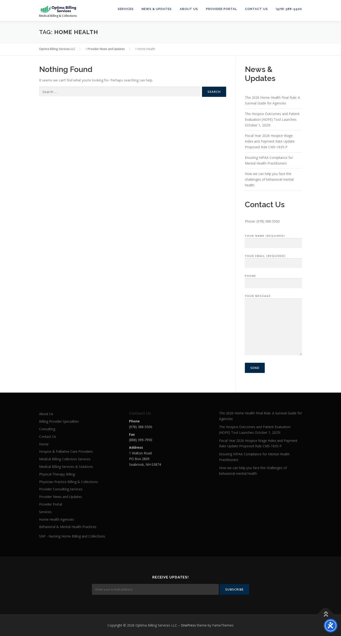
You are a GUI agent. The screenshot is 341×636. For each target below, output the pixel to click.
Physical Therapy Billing (57, 474)
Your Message (273, 325)
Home (44, 444)
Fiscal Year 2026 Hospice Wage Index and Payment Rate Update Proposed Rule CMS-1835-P (270, 141)
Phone (273, 279)
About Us (189, 9)
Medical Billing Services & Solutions (66, 466)
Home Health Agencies (56, 519)
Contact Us (256, 9)
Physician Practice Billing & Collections (68, 481)
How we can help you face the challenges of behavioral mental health (269, 179)
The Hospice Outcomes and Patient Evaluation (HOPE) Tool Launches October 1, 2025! (272, 119)
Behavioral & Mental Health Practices (67, 526)
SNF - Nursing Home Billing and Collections (72, 536)
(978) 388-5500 (289, 9)
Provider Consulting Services (60, 489)
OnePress (188, 625)
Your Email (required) (273, 259)
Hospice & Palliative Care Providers (66, 451)
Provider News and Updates (60, 496)
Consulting (47, 429)
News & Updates (157, 9)
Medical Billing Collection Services (64, 459)
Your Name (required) (273, 239)
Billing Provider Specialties (59, 421)
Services (126, 9)
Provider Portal (221, 9)
